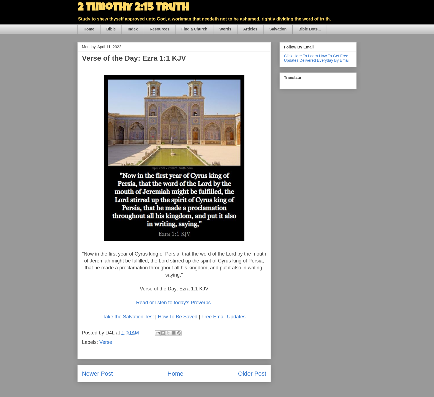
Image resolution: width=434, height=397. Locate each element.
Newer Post (97, 373)
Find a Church (194, 29)
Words (225, 29)
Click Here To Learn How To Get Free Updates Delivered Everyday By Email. (317, 58)
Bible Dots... (309, 29)
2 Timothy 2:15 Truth (133, 8)
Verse (105, 342)
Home (89, 29)
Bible (111, 29)
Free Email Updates (224, 316)
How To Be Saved (177, 316)
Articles (250, 29)
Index (133, 29)
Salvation (277, 29)
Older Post (252, 373)
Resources (160, 29)
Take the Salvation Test (128, 316)
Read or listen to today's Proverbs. (174, 302)
